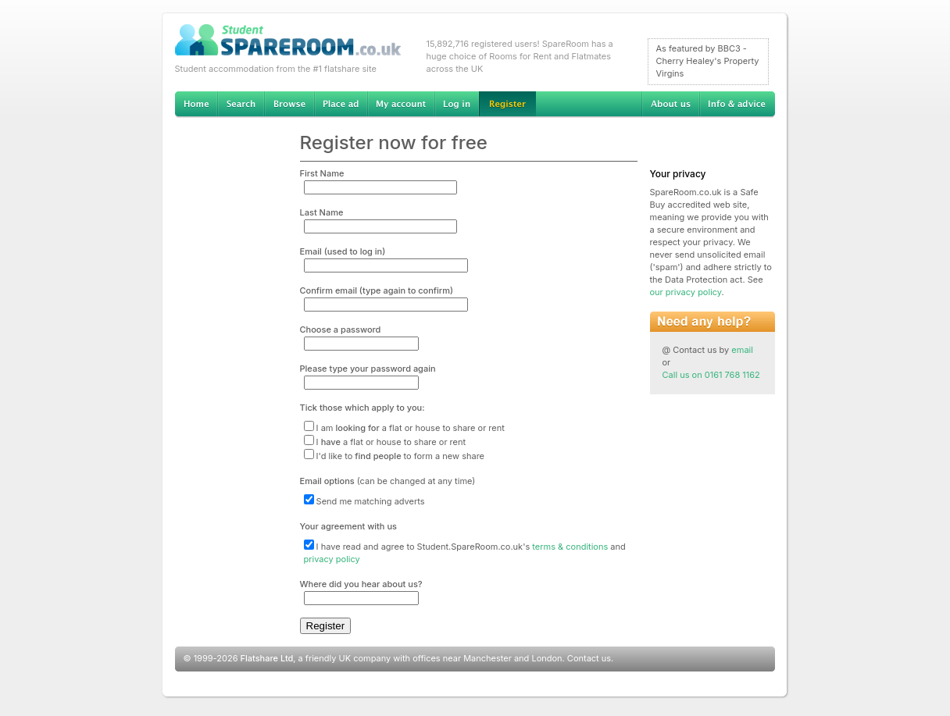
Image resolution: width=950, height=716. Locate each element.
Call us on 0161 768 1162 (711, 374)
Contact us (589, 658)
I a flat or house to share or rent (385, 441)
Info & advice (737, 104)
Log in (456, 104)
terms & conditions (570, 546)
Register (507, 104)
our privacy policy (686, 292)
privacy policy (332, 559)
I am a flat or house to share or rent (404, 427)
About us (670, 104)
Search (240, 104)
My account (400, 104)
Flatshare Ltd (267, 658)
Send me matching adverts (364, 501)
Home (196, 104)
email (742, 349)
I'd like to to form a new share (394, 456)
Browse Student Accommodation (289, 104)
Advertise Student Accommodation (340, 104)
